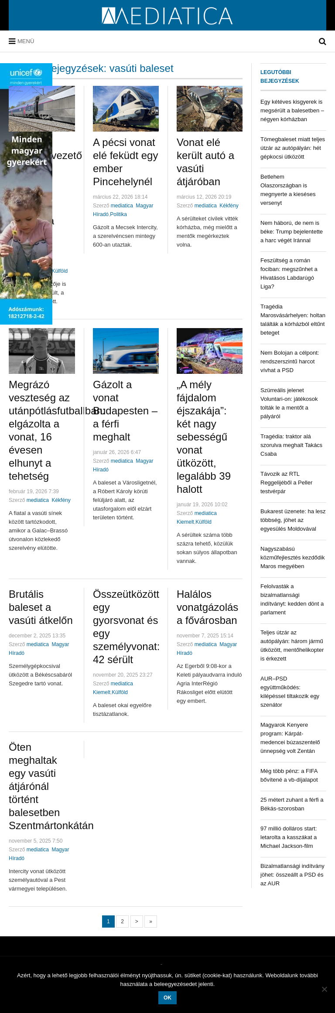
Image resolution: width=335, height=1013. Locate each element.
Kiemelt (185, 522)
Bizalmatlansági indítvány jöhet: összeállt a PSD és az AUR (292, 875)
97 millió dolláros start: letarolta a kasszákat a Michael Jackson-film (288, 837)
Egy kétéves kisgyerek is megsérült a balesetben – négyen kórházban (292, 110)
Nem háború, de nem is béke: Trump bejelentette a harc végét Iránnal (291, 232)
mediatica (122, 206)
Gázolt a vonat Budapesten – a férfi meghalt (125, 411)
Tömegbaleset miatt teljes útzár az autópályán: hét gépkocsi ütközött (292, 148)
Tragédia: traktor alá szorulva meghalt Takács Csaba (291, 445)
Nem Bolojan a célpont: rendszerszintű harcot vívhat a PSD (289, 361)
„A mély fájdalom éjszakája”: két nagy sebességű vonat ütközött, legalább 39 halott (204, 437)
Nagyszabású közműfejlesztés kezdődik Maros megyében (292, 557)
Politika (118, 214)
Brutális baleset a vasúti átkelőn (41, 607)
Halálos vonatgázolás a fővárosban (207, 607)
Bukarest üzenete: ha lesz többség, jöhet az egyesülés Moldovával (293, 520)
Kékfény (228, 206)
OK (167, 998)
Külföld (59, 271)
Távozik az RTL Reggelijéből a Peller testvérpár (286, 483)
